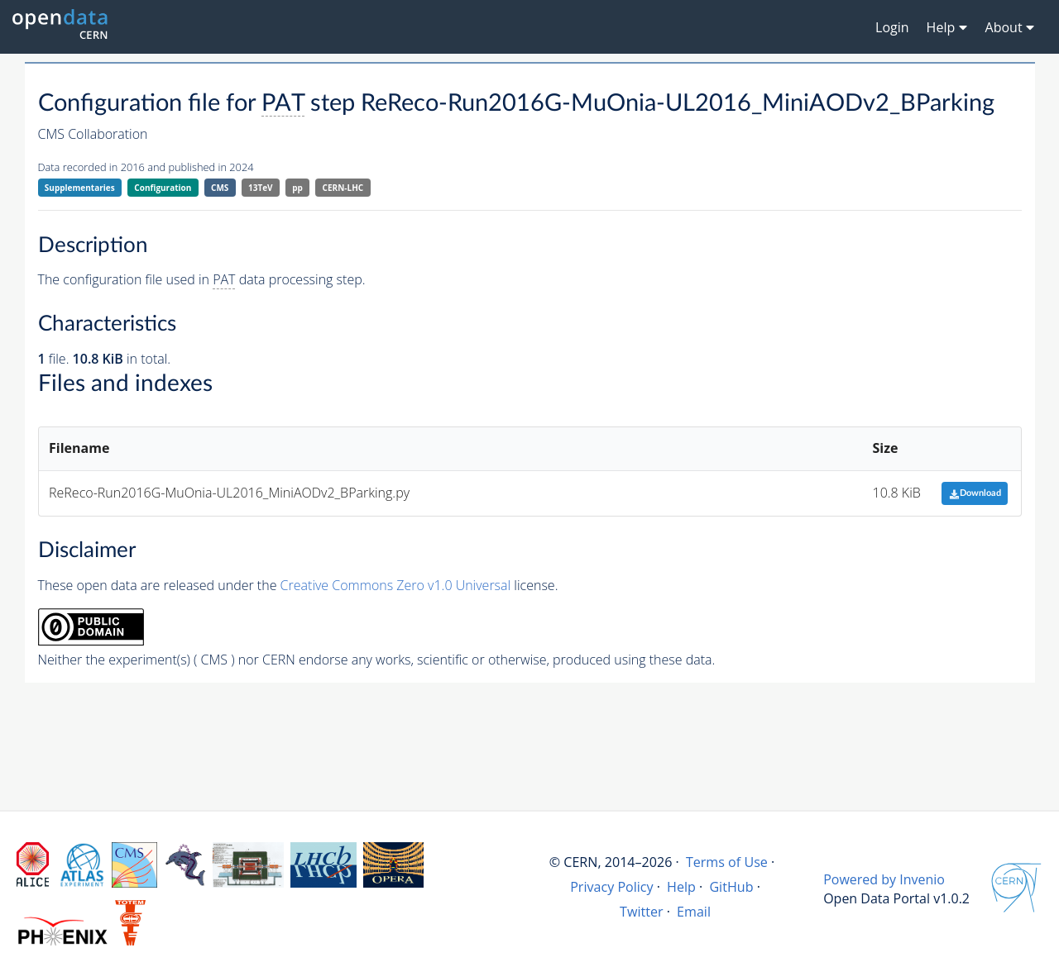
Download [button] (975, 493)
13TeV (260, 187)
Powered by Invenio (884, 879)
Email (694, 912)
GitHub (731, 887)
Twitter (642, 912)
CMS (219, 187)
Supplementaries (80, 187)
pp (297, 187)
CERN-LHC (343, 187)
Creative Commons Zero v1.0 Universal (395, 585)
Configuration (162, 187)
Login (892, 27)
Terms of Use (727, 862)
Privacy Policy (612, 887)
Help (681, 887)
